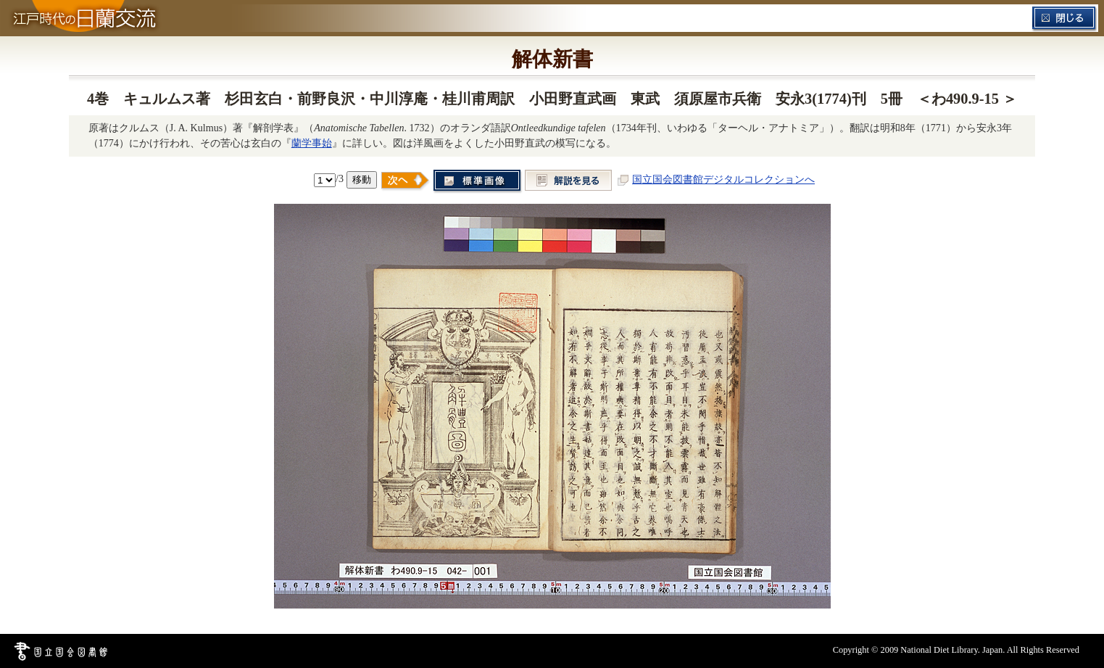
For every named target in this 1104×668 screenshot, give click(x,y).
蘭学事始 (311, 143)
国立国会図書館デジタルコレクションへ (723, 179)
